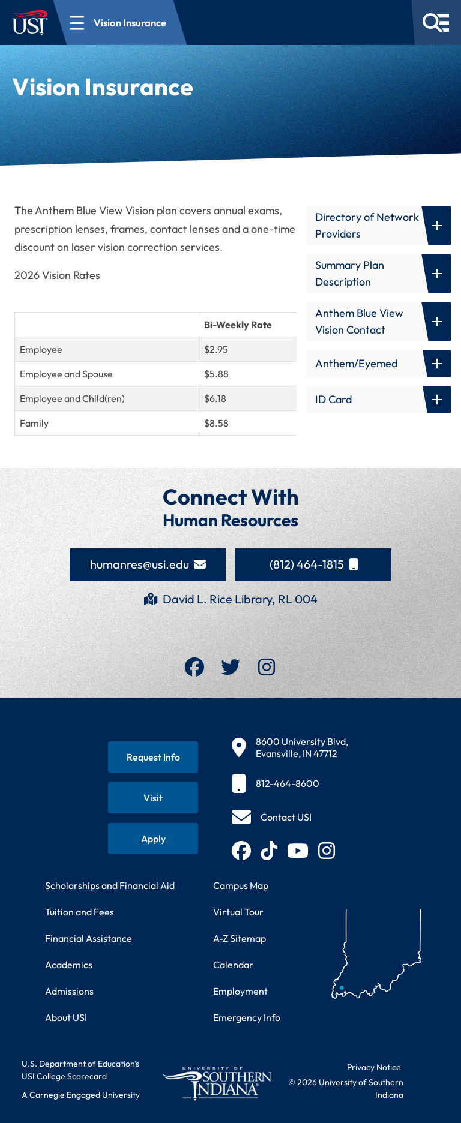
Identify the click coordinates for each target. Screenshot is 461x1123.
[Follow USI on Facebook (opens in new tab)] (241, 850)
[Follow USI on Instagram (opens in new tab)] (326, 850)
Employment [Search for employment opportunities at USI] (240, 991)
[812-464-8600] (290, 783)
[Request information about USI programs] (153, 757)
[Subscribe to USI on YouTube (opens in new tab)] (297, 850)
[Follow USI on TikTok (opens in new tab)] (269, 850)
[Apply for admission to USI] (153, 838)
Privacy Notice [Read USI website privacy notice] (374, 1067)
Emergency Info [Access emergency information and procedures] (246, 1017)
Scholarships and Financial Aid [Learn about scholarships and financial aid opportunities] (110, 885)
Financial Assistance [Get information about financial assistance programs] (88, 938)
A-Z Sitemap (239, 938)
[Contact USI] (271, 817)
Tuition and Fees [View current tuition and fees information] (79, 912)
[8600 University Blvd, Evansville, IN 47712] (290, 747)
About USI (66, 1017)
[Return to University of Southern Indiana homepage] (217, 1083)
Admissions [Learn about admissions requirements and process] (69, 991)
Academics (68, 965)
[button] (378, 225)
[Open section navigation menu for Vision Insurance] (120, 22)
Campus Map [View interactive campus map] (240, 885)
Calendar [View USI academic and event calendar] (233, 965)
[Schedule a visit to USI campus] (153, 797)
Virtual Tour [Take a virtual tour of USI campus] (238, 912)
